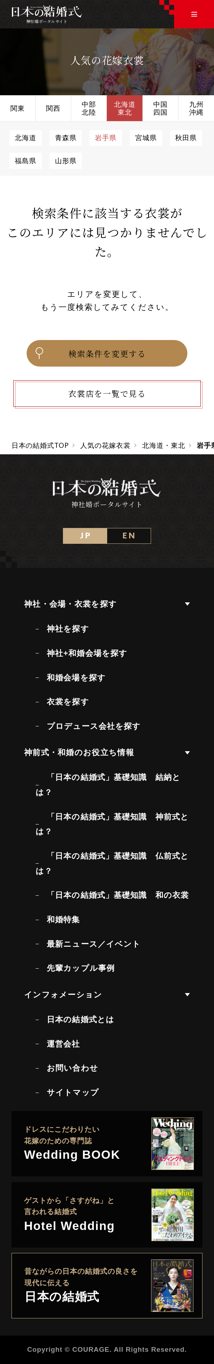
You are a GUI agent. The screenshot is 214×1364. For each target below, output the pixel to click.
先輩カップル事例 (81, 968)
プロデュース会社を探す (94, 726)
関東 (17, 108)
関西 (53, 108)
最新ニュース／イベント (94, 944)
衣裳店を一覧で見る (107, 393)
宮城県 (146, 138)
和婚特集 (63, 919)
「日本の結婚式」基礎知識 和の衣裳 (118, 895)
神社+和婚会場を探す (87, 653)
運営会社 (63, 1043)
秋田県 (186, 138)
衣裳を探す (68, 701)
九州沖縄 (196, 108)
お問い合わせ (72, 1068)
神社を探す (68, 628)
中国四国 (160, 108)
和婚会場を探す (76, 677)
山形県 (66, 161)
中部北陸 (89, 108)
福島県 (25, 161)
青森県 (66, 138)
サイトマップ (73, 1092)
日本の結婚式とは (80, 1019)
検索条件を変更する (89, 353)
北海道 (25, 138)
